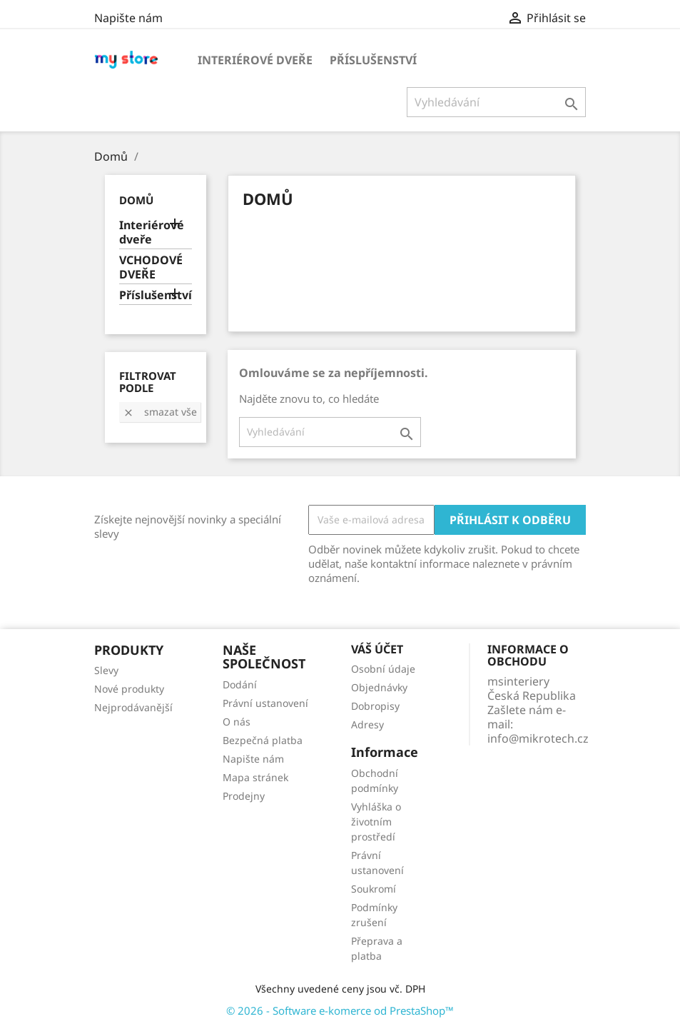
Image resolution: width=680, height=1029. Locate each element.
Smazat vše (160, 411)
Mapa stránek (255, 777)
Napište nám (128, 18)
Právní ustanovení (265, 703)
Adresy (367, 724)
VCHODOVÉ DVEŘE (151, 267)
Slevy (106, 670)
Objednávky (379, 687)
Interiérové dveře (255, 60)
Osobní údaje (383, 669)
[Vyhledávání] (496, 102)
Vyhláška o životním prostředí (376, 821)
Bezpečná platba (263, 740)
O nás (236, 721)
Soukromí (373, 888)
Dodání (240, 684)
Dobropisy (375, 706)
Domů (136, 200)
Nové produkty (129, 689)
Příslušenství (373, 60)
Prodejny (244, 796)
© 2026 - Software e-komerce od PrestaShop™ (340, 1010)
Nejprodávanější (133, 707)
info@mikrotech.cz (538, 738)
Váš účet (377, 649)
